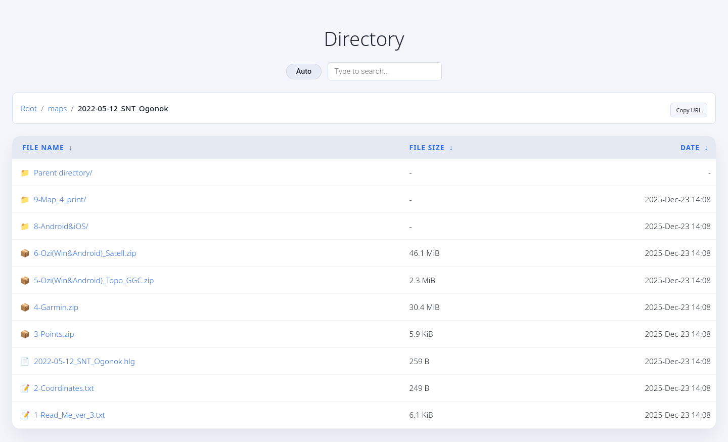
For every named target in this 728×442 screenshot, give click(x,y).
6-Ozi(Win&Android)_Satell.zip (85, 254)
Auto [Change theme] (303, 71)
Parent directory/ (63, 173)
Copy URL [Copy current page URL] (683, 108)
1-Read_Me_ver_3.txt (69, 416)
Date (690, 148)
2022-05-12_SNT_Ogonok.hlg (84, 362)
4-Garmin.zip (56, 308)
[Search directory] (385, 71)
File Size (427, 148)
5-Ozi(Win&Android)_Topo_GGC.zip (94, 281)
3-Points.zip (54, 335)
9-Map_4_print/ (60, 200)
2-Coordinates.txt (64, 389)
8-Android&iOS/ (61, 227)
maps (57, 109)
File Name (43, 148)
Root (29, 109)
